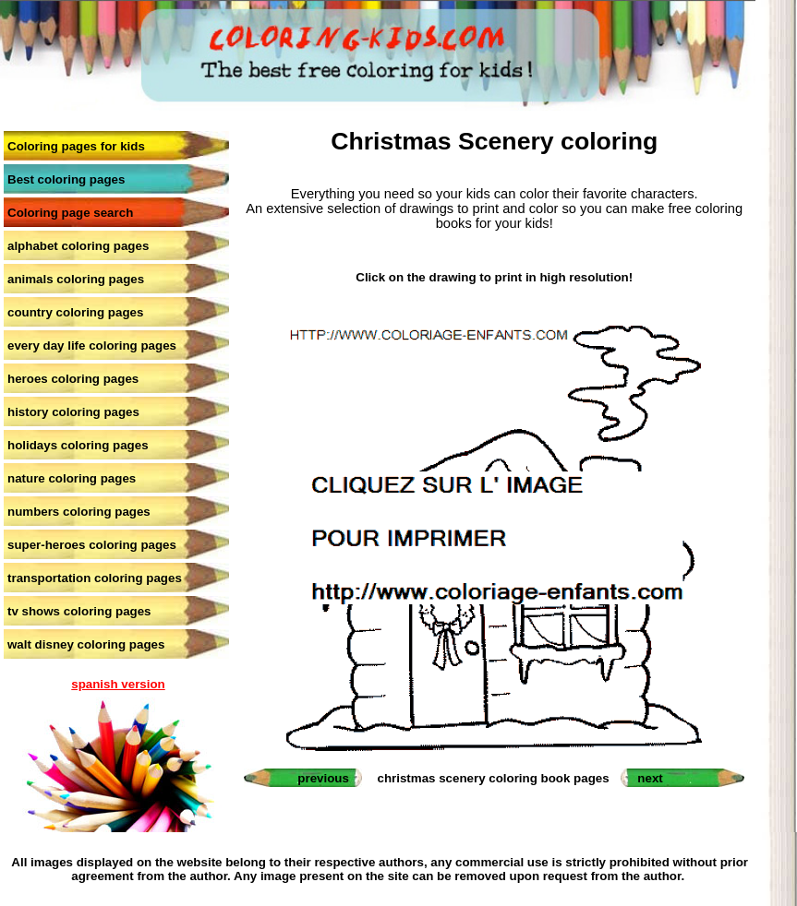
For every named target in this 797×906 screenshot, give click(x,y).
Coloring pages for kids (76, 146)
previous (323, 778)
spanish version (117, 684)
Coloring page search (70, 213)
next (649, 778)
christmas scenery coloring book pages (494, 778)
